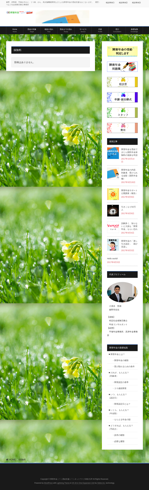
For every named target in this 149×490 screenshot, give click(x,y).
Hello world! (112, 258)
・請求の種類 (117, 435)
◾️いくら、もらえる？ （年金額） (120, 412)
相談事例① (110, 3)
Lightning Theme (63, 483)
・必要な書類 (117, 441)
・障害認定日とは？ (120, 404)
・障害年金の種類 (119, 360)
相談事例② (123, 3)
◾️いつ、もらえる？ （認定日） (120, 396)
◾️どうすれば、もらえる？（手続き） (120, 427)
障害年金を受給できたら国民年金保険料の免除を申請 (129, 152)
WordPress (48, 483)
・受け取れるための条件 (122, 366)
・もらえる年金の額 (120, 419)
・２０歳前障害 (118, 388)
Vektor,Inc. (101, 483)
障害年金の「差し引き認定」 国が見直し (129, 244)
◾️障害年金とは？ (116, 354)
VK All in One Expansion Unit (83, 483)
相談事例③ (136, 3)
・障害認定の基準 (119, 382)
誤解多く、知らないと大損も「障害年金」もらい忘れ (129, 226)
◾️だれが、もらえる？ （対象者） (120, 374)
